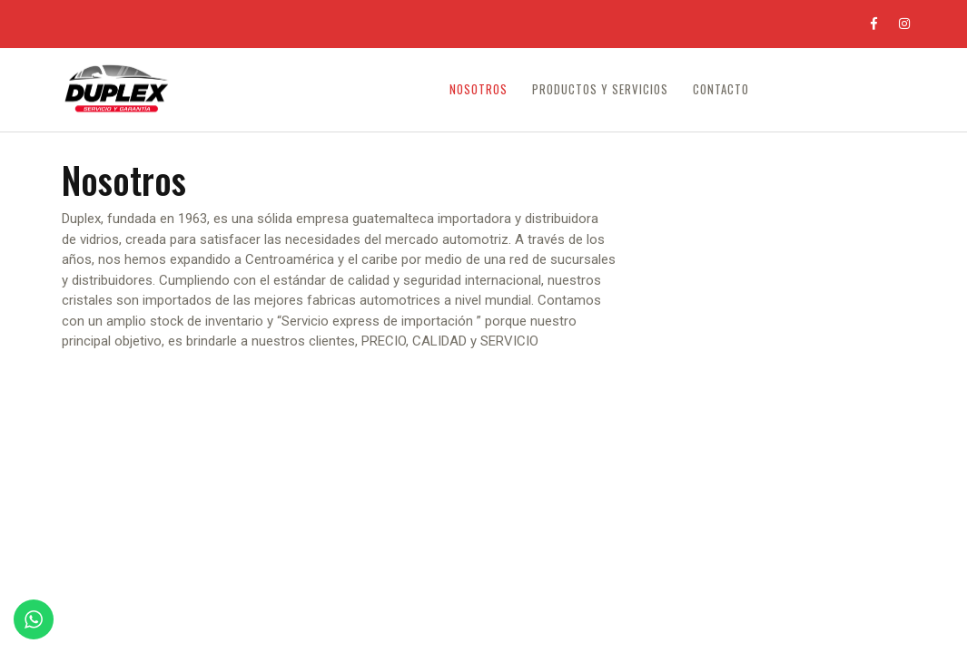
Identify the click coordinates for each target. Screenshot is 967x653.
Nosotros (478, 89)
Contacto (721, 89)
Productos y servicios (600, 89)
